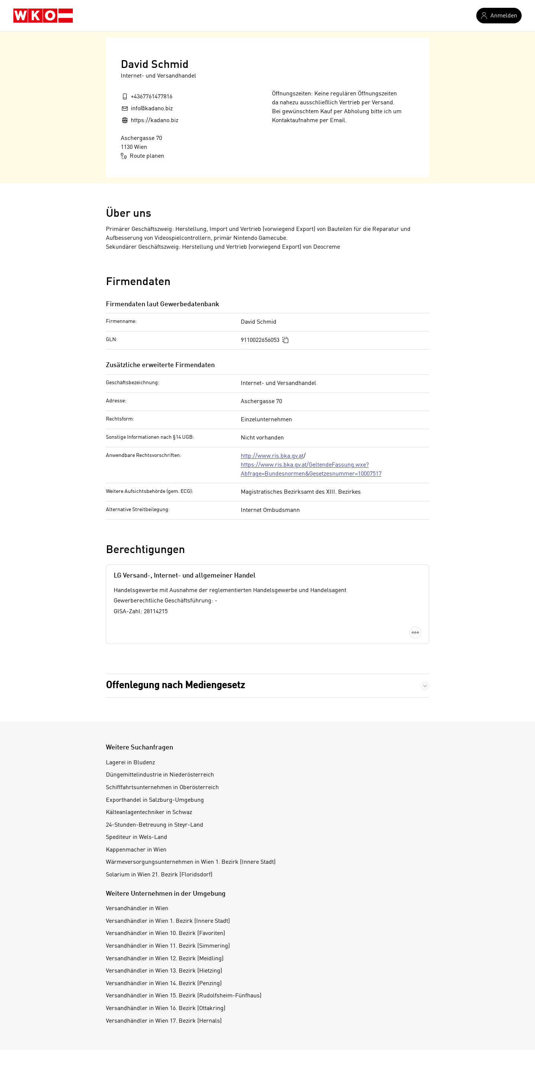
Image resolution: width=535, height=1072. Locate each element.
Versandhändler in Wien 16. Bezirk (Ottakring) (166, 1008)
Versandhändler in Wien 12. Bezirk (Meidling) (165, 959)
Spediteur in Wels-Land (136, 837)
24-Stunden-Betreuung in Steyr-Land (154, 825)
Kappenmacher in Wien (136, 850)
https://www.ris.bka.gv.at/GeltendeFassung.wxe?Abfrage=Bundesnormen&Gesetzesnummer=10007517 (311, 469)
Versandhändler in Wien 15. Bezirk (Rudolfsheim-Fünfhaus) (184, 996)
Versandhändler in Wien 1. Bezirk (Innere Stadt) (168, 921)
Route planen (142, 156)
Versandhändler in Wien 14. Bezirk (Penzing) (164, 984)
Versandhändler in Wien (137, 909)
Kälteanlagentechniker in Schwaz (149, 813)
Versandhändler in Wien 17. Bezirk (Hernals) (164, 1021)
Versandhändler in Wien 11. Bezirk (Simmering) (168, 946)
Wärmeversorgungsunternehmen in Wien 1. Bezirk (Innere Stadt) (191, 862)
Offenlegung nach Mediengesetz (175, 685)
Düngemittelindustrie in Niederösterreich (160, 775)
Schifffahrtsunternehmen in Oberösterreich (162, 788)
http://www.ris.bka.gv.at (272, 456)
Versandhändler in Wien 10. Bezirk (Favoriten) (165, 934)
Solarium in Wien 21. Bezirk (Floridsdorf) (159, 875)
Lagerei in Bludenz (130, 763)
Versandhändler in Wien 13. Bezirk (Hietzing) (164, 971)
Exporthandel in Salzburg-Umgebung (155, 800)
